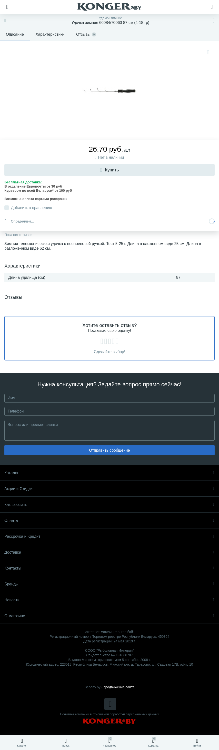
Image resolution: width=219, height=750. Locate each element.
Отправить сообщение (109, 450)
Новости (109, 600)
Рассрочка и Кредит (109, 536)
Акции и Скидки (109, 489)
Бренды (109, 584)
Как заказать (109, 505)
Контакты (109, 568)
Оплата (109, 520)
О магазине (109, 616)
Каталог (109, 473)
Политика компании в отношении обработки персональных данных (109, 714)
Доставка (109, 552)
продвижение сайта (118, 687)
